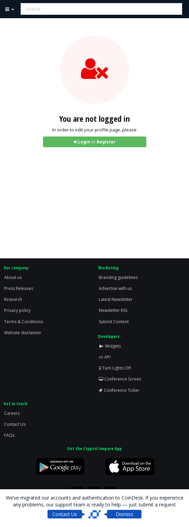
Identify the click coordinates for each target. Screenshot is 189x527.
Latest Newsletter (116, 299)
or (95, 142)
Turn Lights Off (115, 368)
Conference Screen (120, 379)
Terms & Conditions (23, 322)
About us (13, 277)
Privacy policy (17, 310)
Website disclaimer (22, 333)
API (105, 357)
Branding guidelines (118, 277)
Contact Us (14, 424)
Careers (12, 413)
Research (13, 299)
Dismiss (124, 514)
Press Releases (18, 288)
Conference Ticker (119, 390)
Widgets (110, 346)
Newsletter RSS (113, 310)
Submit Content (114, 322)
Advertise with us (115, 288)
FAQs (9, 435)
